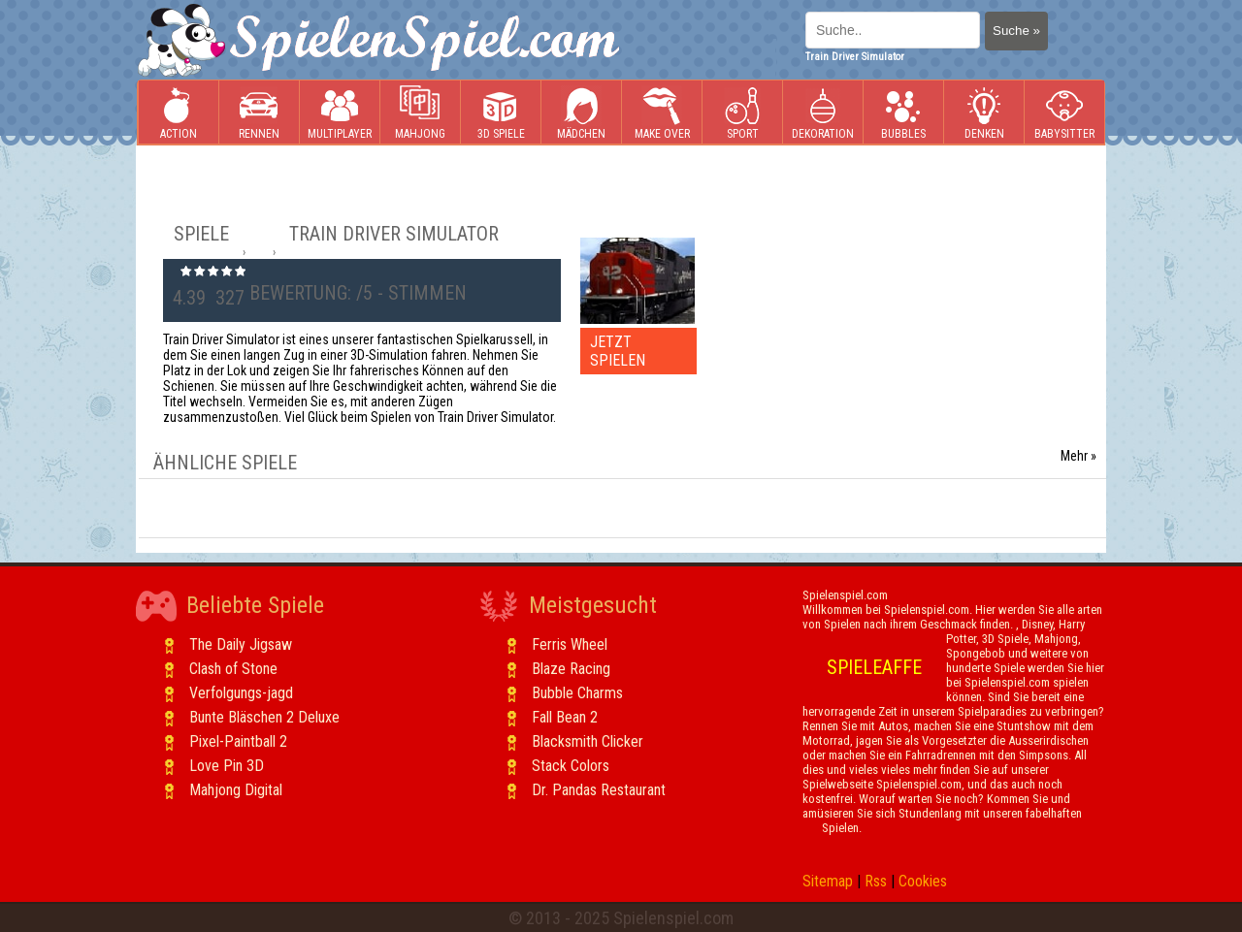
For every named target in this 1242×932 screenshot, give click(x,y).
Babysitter (1064, 113)
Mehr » (1078, 456)
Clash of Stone (233, 668)
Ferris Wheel (569, 644)
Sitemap (827, 881)
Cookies (923, 881)
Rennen (259, 113)
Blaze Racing (571, 668)
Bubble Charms (577, 693)
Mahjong (420, 113)
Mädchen (581, 113)
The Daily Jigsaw (240, 644)
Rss (876, 881)
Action (178, 113)
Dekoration (823, 113)
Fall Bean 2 (565, 717)
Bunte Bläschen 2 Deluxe (264, 717)
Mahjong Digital (235, 790)
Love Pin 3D (226, 765)
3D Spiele (501, 113)
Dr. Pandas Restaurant (599, 790)
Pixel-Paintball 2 (238, 741)
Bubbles (903, 113)
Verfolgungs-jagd (241, 693)
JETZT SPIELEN (617, 351)
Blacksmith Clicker (587, 741)
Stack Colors (570, 765)
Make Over (662, 113)
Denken (984, 113)
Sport (742, 113)
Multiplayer (340, 113)
